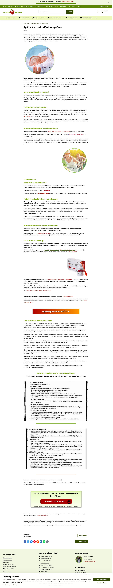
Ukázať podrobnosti (101, 582)
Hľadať (70, 11)
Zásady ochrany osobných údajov (10, 585)
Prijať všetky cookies (102, 579)
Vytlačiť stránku (81, 541)
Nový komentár (83, 535)
